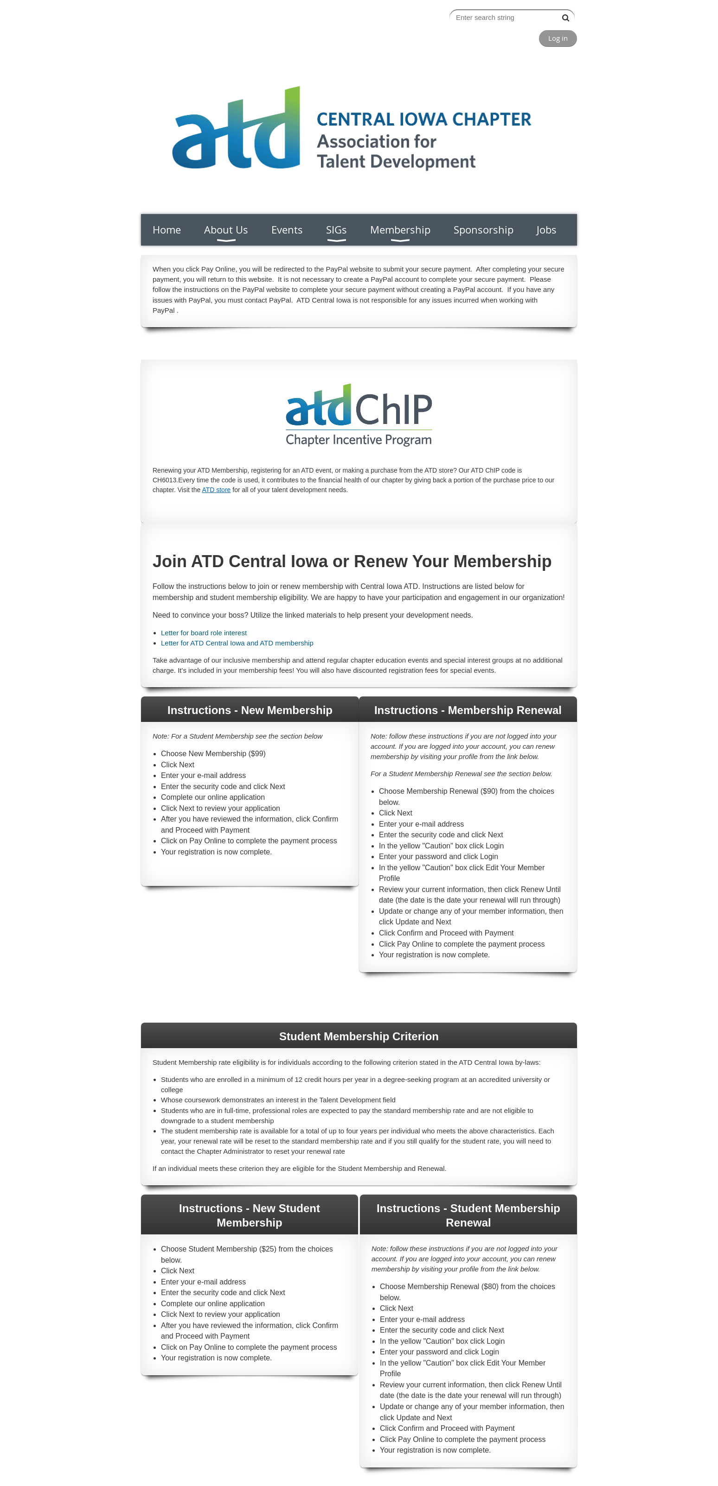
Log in (558, 38)
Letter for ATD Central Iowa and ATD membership (237, 643)
